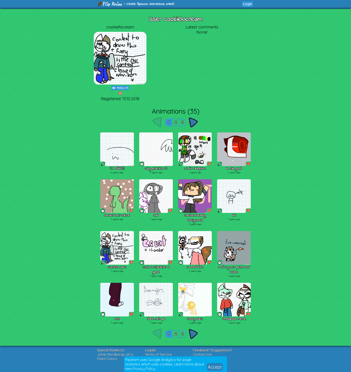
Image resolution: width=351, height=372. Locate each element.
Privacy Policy (144, 368)
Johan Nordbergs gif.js (115, 354)
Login (247, 4)
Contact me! (202, 354)
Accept (215, 367)
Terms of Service (158, 354)
